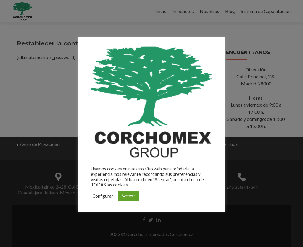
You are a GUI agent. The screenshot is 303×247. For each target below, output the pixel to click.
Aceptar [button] (128, 196)
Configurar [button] (102, 196)
